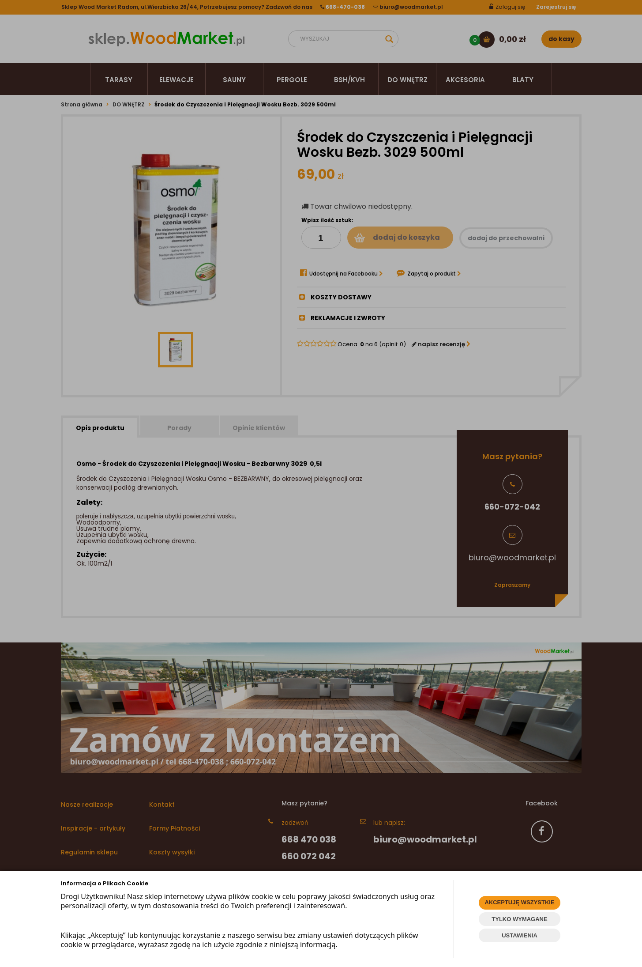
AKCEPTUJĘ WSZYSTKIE (519, 902)
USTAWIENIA (519, 935)
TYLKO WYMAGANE (519, 919)
